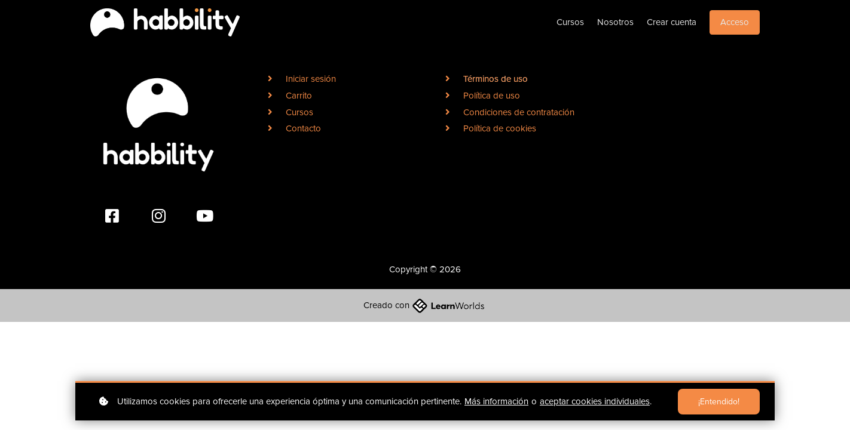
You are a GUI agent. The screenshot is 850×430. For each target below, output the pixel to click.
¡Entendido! (718, 402)
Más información (496, 401)
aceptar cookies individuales (595, 401)
